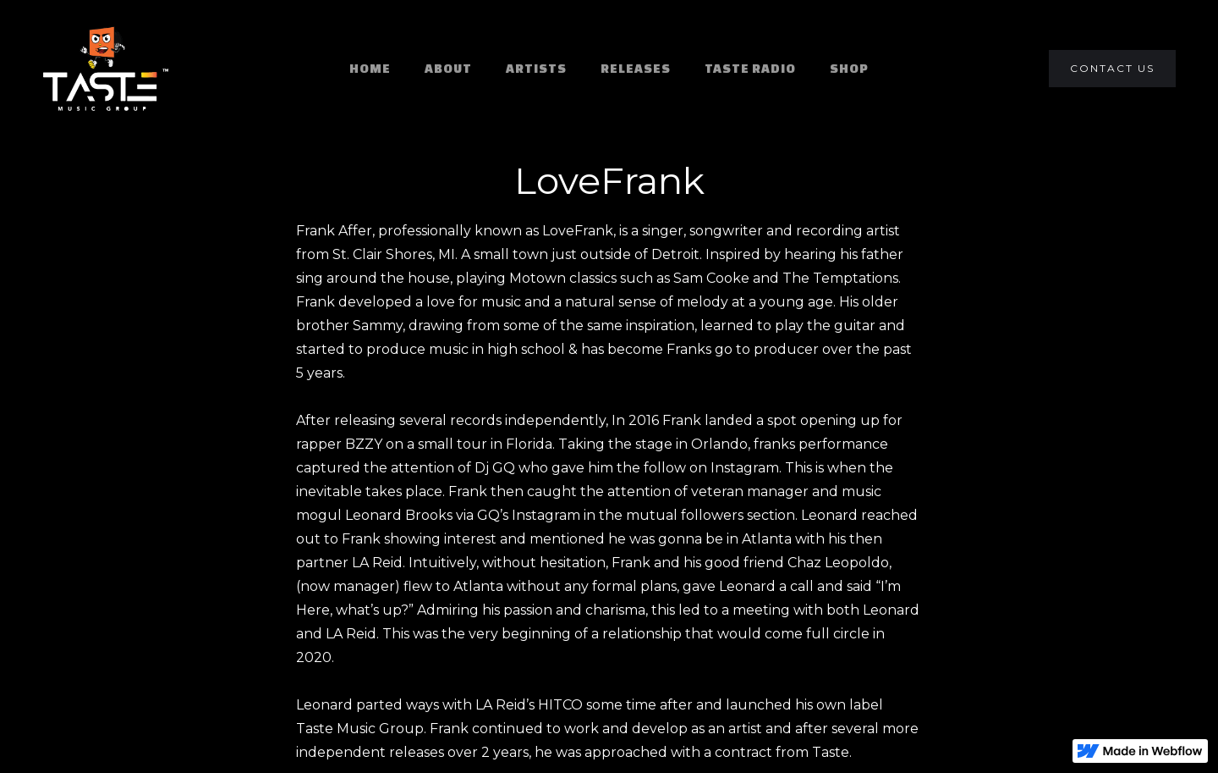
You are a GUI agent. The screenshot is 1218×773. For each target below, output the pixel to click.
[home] (105, 68)
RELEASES (636, 68)
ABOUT (448, 68)
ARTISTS (536, 68)
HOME (370, 68)
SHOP (849, 68)
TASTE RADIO (750, 68)
